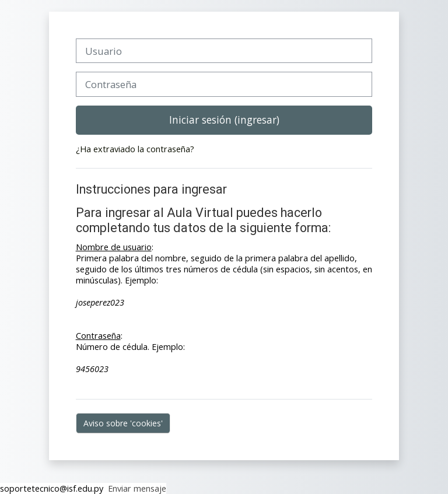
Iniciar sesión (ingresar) (224, 120)
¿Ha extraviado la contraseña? (135, 149)
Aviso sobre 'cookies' (123, 423)
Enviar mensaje (134, 488)
